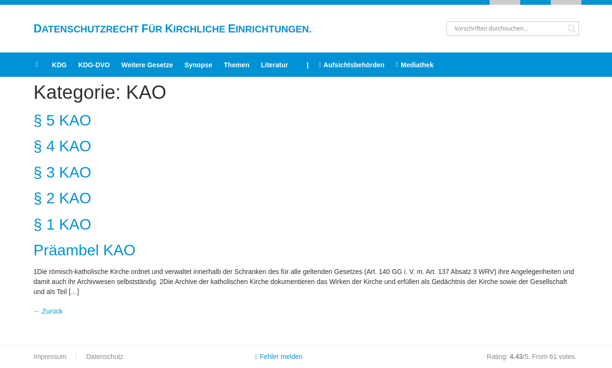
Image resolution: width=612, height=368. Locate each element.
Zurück (48, 311)
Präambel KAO (84, 250)
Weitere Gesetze (147, 65)
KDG (59, 65)
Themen (237, 65)
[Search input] (508, 28)
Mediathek (415, 65)
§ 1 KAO (62, 224)
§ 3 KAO (62, 172)
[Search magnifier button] (572, 28)
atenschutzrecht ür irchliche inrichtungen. (172, 29)
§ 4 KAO (62, 146)
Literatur (274, 65)
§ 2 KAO (62, 198)
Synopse (198, 65)
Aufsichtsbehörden (351, 65)
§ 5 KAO (62, 120)
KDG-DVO (94, 65)
